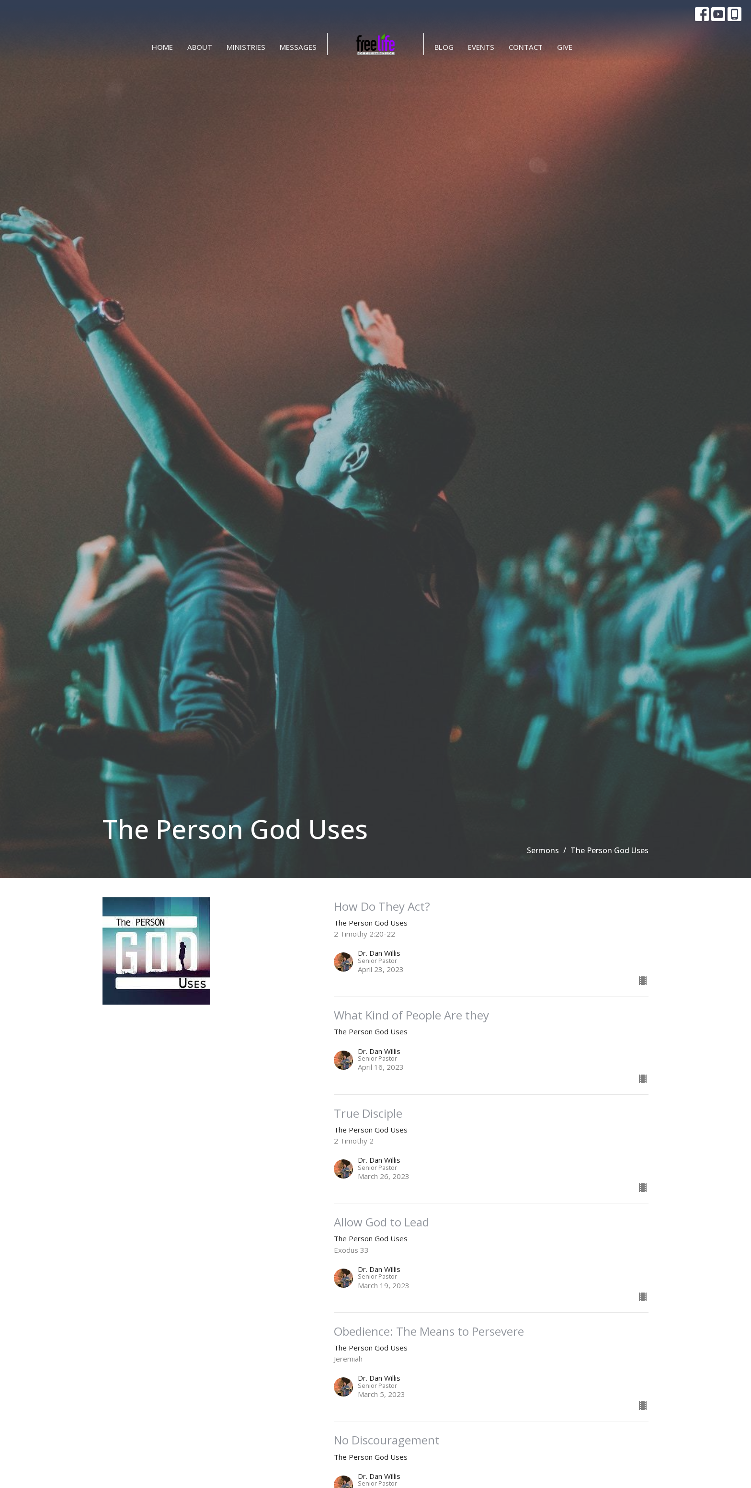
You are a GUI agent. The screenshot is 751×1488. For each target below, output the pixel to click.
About (199, 47)
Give (564, 47)
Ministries (246, 47)
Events (481, 47)
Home (162, 47)
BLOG (444, 47)
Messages (298, 47)
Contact (526, 47)
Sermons (543, 850)
